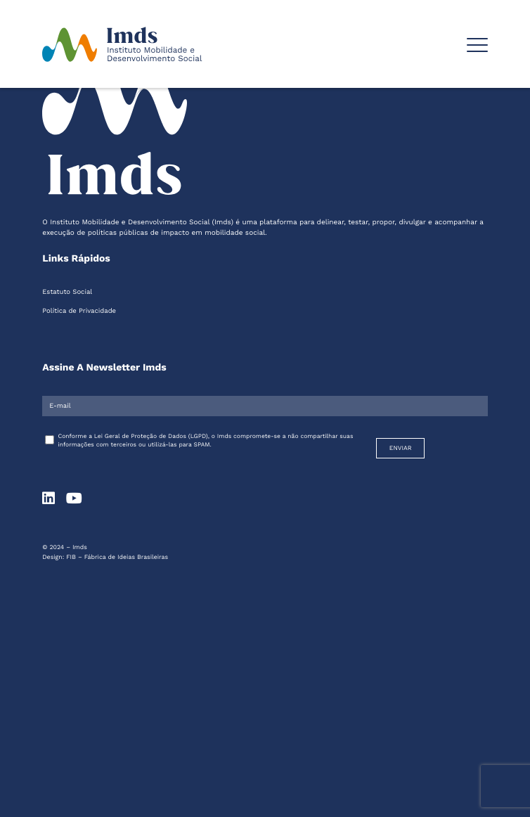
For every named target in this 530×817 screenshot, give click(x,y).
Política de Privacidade (79, 311)
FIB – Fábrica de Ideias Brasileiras (117, 557)
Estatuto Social (67, 292)
